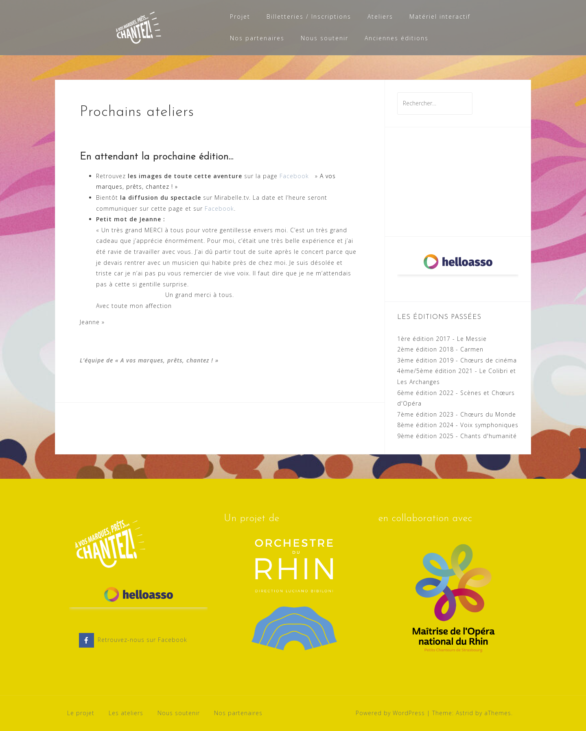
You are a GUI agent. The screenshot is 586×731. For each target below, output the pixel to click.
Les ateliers (126, 713)
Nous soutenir (324, 38)
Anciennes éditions (397, 38)
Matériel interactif (439, 16)
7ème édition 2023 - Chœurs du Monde (456, 414)
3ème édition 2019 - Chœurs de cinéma (457, 360)
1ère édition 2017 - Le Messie (442, 339)
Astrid (464, 713)
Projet (240, 16)
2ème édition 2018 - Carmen (440, 349)
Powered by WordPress (390, 713)
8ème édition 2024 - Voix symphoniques (457, 425)
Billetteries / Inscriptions (309, 16)
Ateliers (380, 16)
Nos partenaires (257, 38)
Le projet (80, 713)
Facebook (294, 176)
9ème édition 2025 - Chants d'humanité (457, 436)
